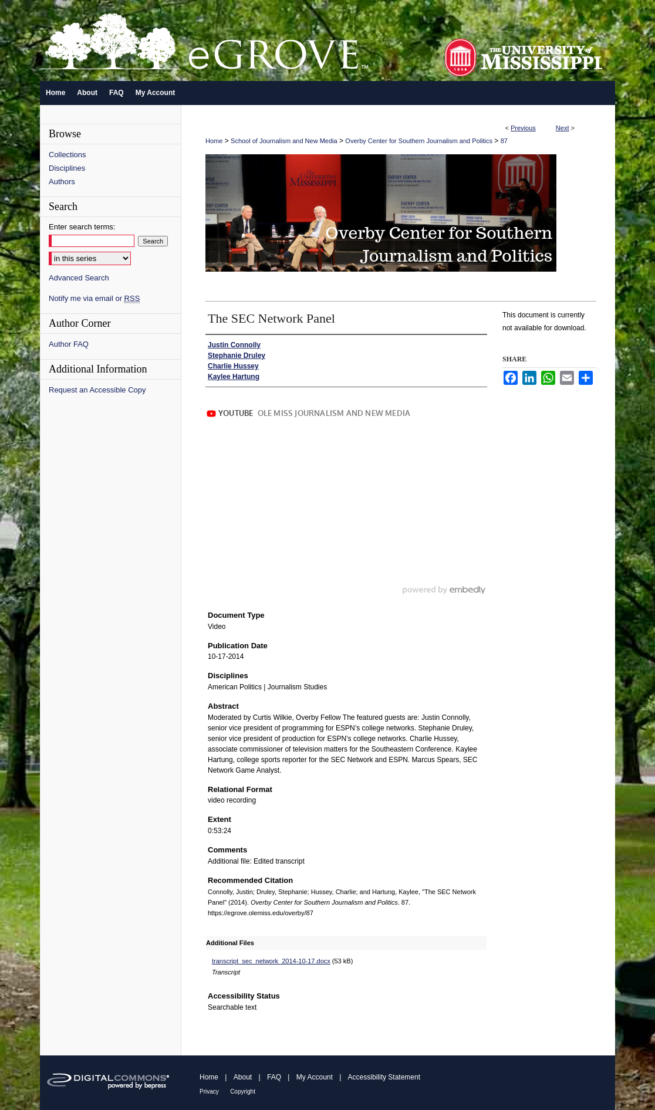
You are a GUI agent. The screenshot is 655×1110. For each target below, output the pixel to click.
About (243, 1077)
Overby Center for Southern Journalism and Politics (418, 140)
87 (504, 140)
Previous (523, 127)
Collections (67, 154)
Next (562, 127)
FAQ (274, 1077)
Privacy (209, 1091)
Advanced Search (79, 277)
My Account (314, 1077)
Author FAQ (69, 344)
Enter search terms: (82, 226)
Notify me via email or (94, 298)
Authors (62, 181)
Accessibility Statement (384, 1077)
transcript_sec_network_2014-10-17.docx (271, 961)
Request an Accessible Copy (97, 389)
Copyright (242, 1091)
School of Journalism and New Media (284, 140)
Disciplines (67, 168)
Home (213, 140)
